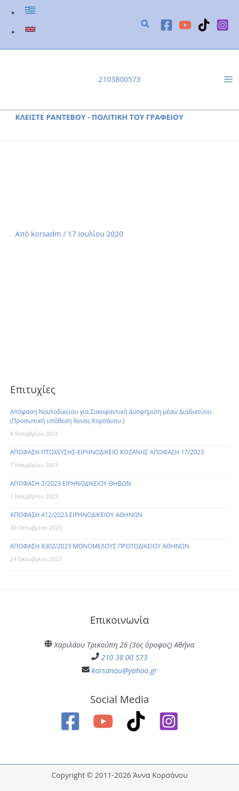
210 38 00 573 (124, 657)
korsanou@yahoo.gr (124, 670)
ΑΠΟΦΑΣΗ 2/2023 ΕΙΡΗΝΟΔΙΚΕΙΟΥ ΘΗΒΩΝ (70, 483)
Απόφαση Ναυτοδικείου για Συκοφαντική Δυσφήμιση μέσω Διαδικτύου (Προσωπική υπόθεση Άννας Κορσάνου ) (110, 416)
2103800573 (119, 79)
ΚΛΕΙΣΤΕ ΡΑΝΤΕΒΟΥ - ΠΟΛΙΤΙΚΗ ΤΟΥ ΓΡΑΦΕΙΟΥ (99, 117)
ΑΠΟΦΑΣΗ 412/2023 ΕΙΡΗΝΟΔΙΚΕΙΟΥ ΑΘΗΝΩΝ (76, 514)
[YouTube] (185, 25)
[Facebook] (166, 25)
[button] (145, 25)
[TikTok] (204, 25)
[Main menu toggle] (228, 79)
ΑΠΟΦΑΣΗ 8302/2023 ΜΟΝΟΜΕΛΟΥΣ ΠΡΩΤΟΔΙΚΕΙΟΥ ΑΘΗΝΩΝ (99, 546)
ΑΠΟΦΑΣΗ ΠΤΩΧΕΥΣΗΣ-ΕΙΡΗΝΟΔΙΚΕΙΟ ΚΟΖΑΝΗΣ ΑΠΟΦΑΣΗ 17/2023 (107, 452)
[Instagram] (222, 25)
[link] (31, 12)
